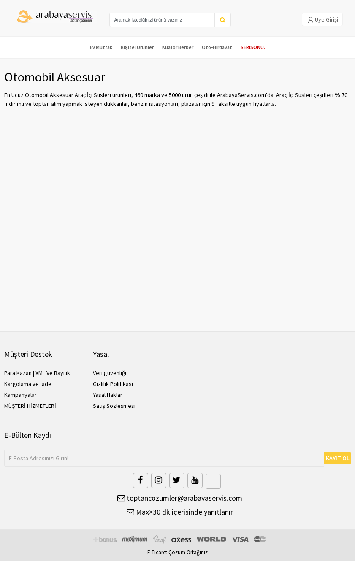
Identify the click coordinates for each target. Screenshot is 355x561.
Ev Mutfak (101, 47)
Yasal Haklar (107, 395)
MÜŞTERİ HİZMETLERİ (30, 406)
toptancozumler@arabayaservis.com (179, 498)
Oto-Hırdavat (217, 47)
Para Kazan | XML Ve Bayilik (37, 373)
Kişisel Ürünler (137, 47)
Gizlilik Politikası (113, 384)
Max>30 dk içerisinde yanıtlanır (180, 512)
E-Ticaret (157, 552)
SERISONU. (253, 47)
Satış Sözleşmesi (114, 406)
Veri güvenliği (109, 373)
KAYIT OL (338, 458)
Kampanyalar (20, 395)
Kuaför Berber (177, 47)
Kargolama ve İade (27, 384)
